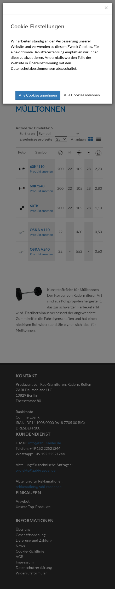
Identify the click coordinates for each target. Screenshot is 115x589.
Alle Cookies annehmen (38, 95)
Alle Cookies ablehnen (82, 95)
